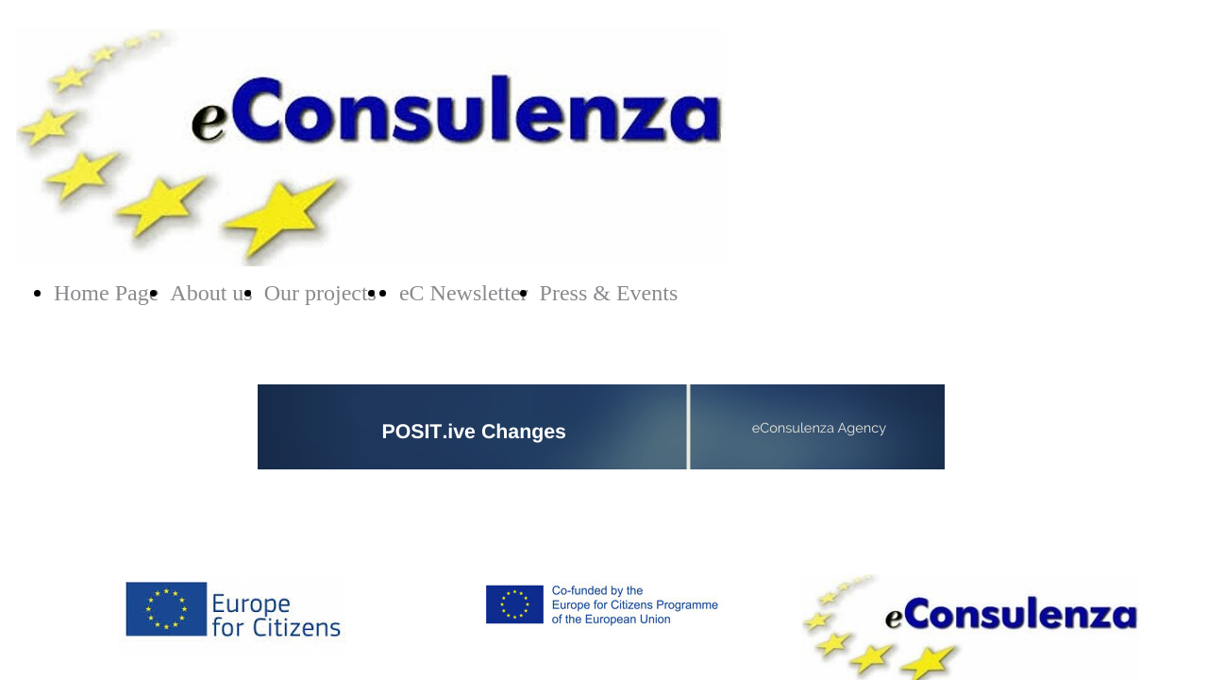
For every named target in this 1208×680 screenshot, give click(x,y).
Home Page (106, 292)
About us (211, 292)
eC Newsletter (463, 292)
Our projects (320, 292)
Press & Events (609, 292)
